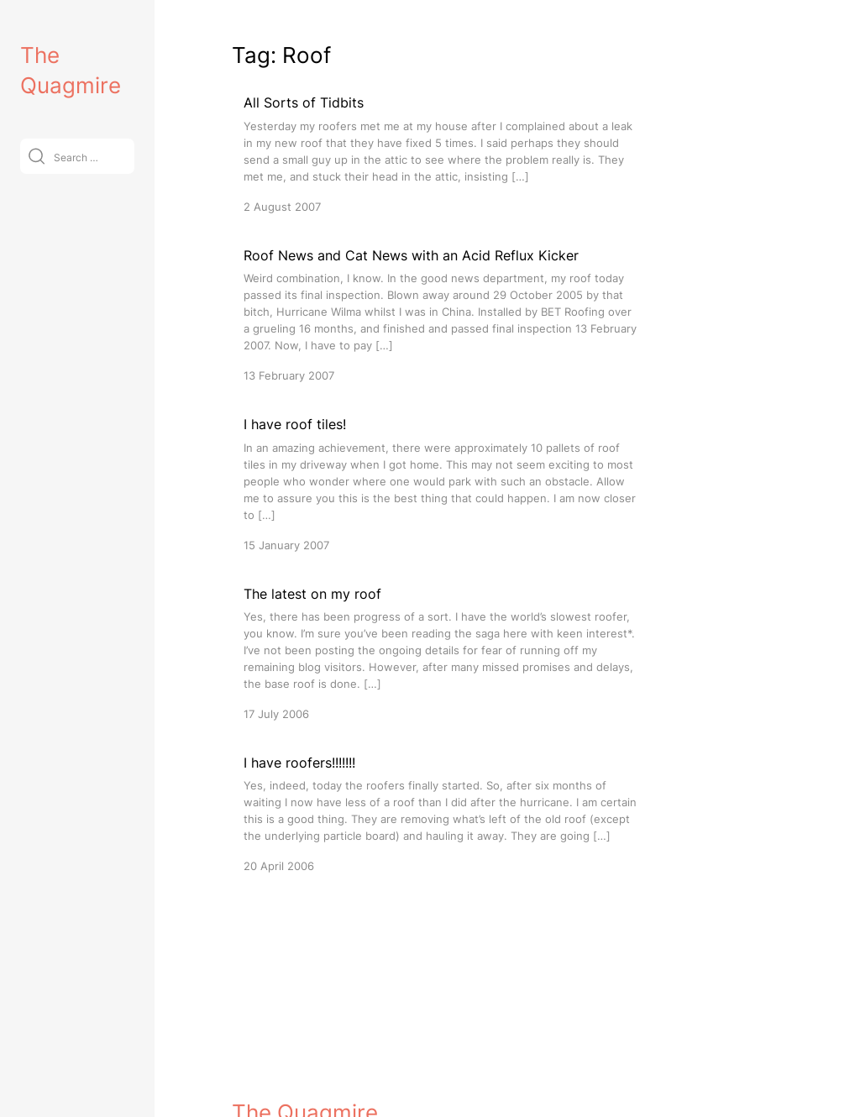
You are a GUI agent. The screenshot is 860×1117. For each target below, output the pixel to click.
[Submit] (36, 155)
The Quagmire (305, 1032)
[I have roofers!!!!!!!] (442, 813)
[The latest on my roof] (442, 653)
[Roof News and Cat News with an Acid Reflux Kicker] (442, 314)
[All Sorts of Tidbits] (442, 153)
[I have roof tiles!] (442, 483)
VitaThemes (354, 1068)
